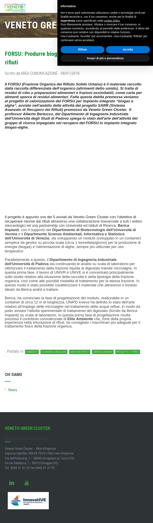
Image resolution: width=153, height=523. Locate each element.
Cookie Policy (37, 438)
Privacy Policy (16, 438)
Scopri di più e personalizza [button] (105, 58)
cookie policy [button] (112, 20)
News (12, 389)
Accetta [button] (128, 49)
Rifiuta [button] (82, 49)
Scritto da (42, 73)
